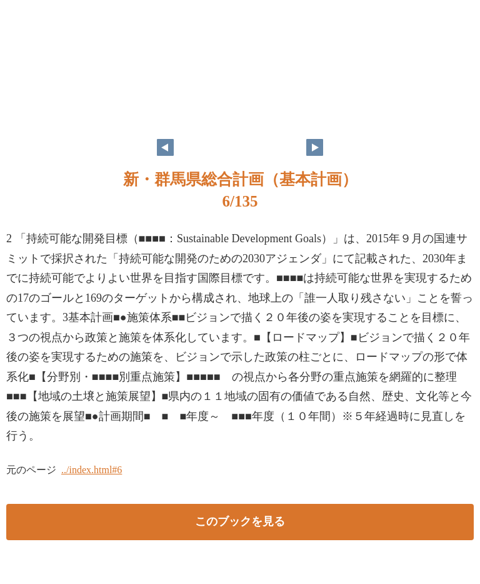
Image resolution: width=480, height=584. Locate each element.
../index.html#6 (91, 469)
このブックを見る (240, 521)
